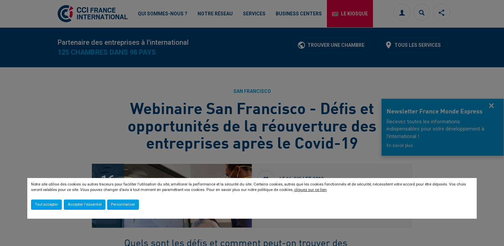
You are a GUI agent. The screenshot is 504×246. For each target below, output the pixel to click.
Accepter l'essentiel (85, 204)
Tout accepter (46, 204)
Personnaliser (123, 204)
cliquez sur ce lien (310, 190)
